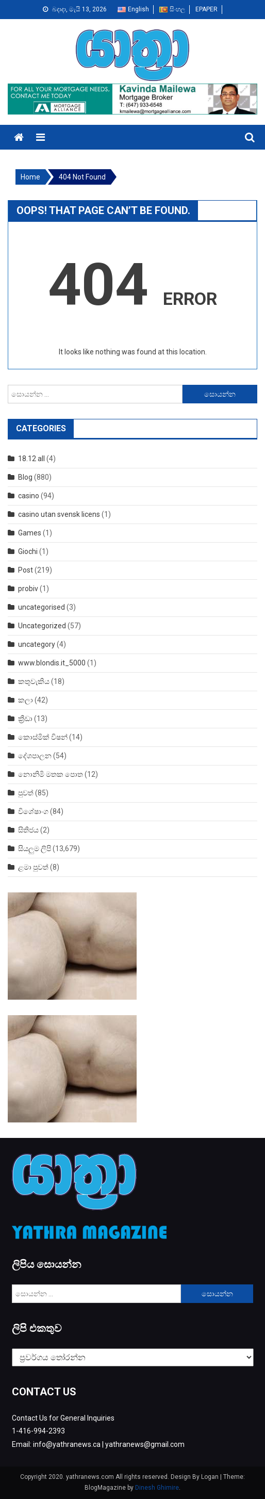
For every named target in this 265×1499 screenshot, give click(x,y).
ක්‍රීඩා (25, 718)
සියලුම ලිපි (34, 848)
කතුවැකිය (33, 681)
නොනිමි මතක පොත (50, 774)
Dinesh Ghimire (157, 1487)
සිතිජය (28, 830)
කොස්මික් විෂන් (43, 737)
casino (28, 496)
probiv (28, 588)
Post (25, 570)
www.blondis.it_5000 (52, 663)
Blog (25, 477)
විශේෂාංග (33, 811)
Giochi (28, 551)
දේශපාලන (35, 756)
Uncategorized (42, 626)
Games (29, 533)
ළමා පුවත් (33, 867)
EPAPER (206, 9)
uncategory (36, 644)
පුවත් (26, 793)
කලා (25, 700)
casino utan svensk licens (59, 514)
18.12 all (31, 458)
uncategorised (41, 607)
